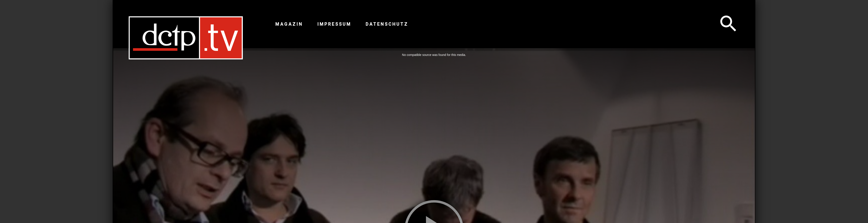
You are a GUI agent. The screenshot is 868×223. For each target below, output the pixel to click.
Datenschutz (387, 24)
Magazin (289, 24)
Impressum (334, 24)
